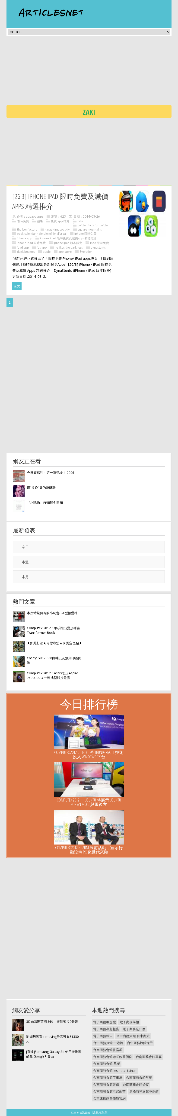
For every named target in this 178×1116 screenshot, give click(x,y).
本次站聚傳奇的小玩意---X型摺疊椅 (52, 613)
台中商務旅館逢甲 (140, 1043)
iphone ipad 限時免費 (31, 243)
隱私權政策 (100, 1112)
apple (47, 251)
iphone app (24, 238)
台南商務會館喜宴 (149, 1056)
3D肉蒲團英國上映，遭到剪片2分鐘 (52, 1021)
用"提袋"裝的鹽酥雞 (41, 487)
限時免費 (23, 221)
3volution (85, 251)
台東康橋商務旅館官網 (109, 1098)
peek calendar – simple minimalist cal (42, 233)
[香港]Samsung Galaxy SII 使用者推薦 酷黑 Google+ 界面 (53, 1053)
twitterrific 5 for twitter (93, 225)
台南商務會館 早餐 (106, 1063)
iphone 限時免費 (85, 233)
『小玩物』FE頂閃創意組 (45, 502)
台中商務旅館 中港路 (108, 1043)
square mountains (90, 229)
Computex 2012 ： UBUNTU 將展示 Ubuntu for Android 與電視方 (89, 802)
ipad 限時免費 (99, 243)
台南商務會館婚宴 (136, 1084)
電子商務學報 (129, 1022)
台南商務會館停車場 (107, 1077)
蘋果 (40, 221)
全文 (17, 286)
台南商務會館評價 (106, 1084)
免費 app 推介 (60, 221)
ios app (42, 247)
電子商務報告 (103, 1036)
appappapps (34, 216)
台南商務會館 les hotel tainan (115, 1070)
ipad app (23, 247)
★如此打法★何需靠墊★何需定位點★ (54, 643)
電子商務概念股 (104, 1022)
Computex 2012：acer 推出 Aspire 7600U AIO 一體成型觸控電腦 (52, 675)
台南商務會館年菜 (139, 1077)
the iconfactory (27, 229)
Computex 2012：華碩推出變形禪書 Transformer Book (53, 630)
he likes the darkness (69, 247)
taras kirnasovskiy (57, 229)
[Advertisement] (92, 72)
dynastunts (98, 247)
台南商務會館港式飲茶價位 (112, 1056)
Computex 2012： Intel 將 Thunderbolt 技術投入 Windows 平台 (89, 754)
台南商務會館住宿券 (107, 1050)
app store (65, 251)
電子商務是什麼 (134, 1029)
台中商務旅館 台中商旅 (133, 1036)
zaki (80, 221)
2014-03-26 (91, 216)
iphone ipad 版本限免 (68, 243)
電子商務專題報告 (106, 1029)
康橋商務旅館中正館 (144, 1091)
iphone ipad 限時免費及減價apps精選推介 (68, 238)
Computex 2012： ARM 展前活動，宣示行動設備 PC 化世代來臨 (89, 850)
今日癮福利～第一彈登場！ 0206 (50, 472)
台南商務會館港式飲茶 (109, 1091)
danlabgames (26, 251)
